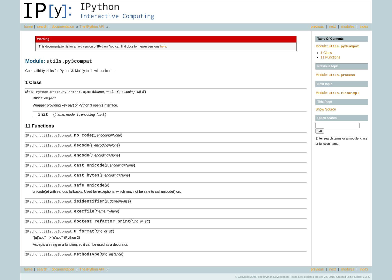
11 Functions (330, 57)
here (163, 46)
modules (347, 26)
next (332, 26)
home (28, 26)
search (42, 26)
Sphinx (358, 276)
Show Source (326, 108)
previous (317, 26)
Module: (337, 46)
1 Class (326, 52)
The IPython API (92, 26)
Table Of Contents (330, 38)
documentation (63, 26)
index (364, 26)
